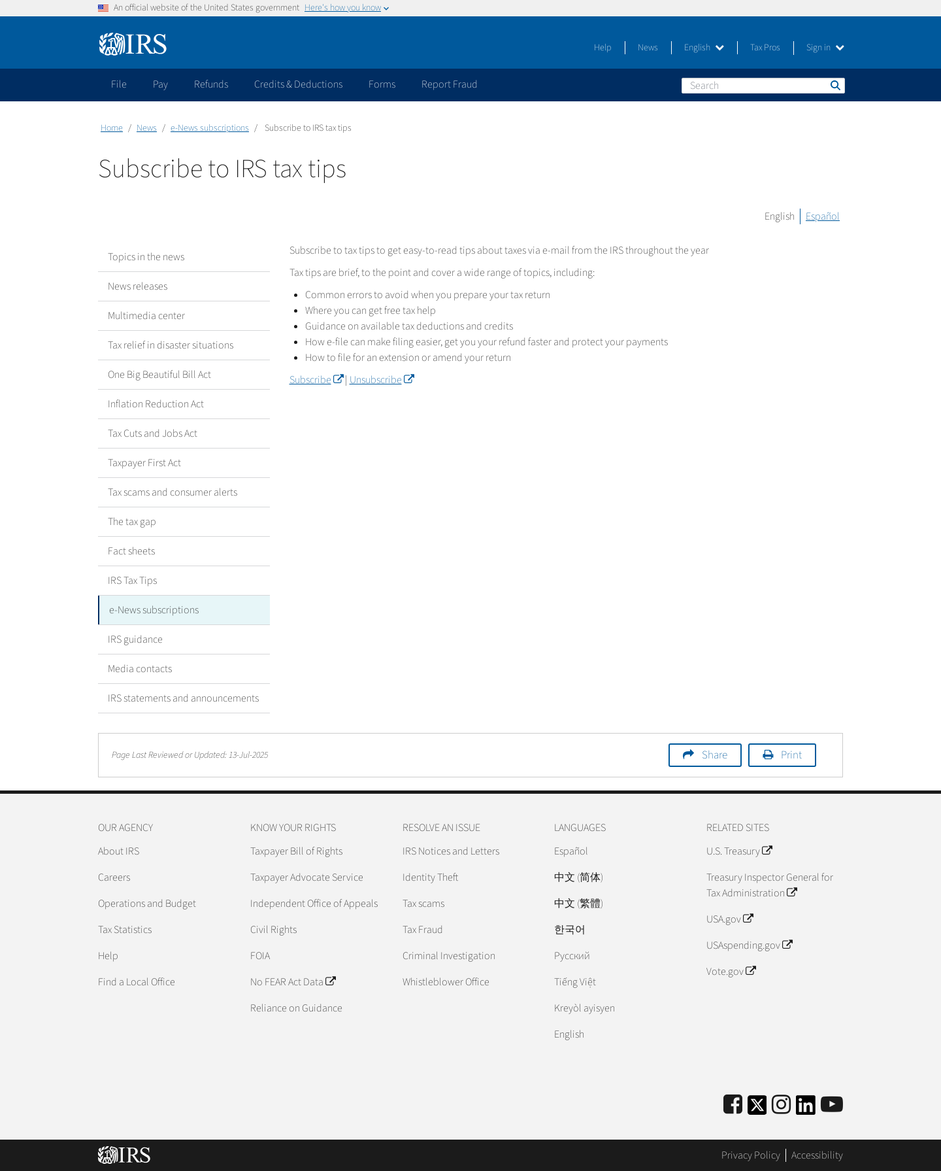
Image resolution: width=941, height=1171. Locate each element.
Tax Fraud (423, 930)
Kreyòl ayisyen (584, 1008)
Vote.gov (730, 971)
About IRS (118, 851)
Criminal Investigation (449, 956)
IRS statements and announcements (183, 698)
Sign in (825, 47)
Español (823, 216)
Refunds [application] (211, 84)
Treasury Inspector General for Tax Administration (769, 885)
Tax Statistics (125, 930)
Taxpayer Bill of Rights (296, 851)
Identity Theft (430, 877)
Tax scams (423, 903)
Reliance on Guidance (296, 1008)
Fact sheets (131, 551)
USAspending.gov (749, 945)
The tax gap (132, 522)
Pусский (572, 956)
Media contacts (140, 669)
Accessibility (817, 1154)
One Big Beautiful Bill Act (159, 374)
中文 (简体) (578, 877)
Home (112, 128)
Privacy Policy (750, 1154)
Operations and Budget (147, 903)
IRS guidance (135, 639)
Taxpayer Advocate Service (306, 877)
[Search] (763, 85)
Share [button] (714, 755)
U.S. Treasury (739, 851)
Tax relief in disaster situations (170, 345)
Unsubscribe (382, 380)
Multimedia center (146, 316)
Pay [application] (160, 84)
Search (834, 84)
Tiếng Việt (575, 982)
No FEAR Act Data (292, 982)
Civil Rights (273, 930)
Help (603, 47)
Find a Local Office (136, 982)
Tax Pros (765, 47)
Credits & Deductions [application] (298, 84)
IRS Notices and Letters (451, 851)
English (704, 47)
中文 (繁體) (578, 903)
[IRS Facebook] (732, 1105)
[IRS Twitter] (757, 1109)
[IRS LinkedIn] (806, 1109)
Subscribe (316, 380)
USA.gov (729, 919)
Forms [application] (382, 84)
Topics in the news (146, 257)
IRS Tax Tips (132, 580)
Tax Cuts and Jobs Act (152, 433)
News (648, 47)
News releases (137, 286)
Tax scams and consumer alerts (172, 492)
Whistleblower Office (446, 982)
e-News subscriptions (210, 128)
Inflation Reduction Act (156, 404)
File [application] (119, 84)
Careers (114, 877)
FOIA (260, 956)
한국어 (570, 930)
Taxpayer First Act (144, 463)
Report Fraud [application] (449, 84)
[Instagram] (781, 1105)
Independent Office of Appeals (314, 903)
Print (791, 755)
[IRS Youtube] (832, 1105)
